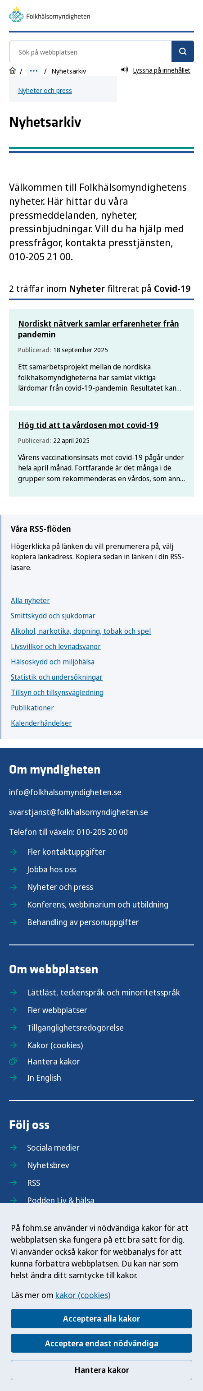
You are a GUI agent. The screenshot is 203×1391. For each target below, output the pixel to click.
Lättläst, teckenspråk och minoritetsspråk (103, 992)
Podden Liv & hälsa (61, 1200)
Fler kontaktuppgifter (66, 851)
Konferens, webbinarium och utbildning (97, 904)
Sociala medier (53, 1147)
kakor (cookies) (82, 1295)
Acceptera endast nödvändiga (101, 1343)
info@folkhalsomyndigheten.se (65, 792)
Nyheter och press (45, 90)
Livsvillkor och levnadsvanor (56, 646)
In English (44, 1077)
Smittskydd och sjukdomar (53, 616)
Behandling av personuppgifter (83, 922)
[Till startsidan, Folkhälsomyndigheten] (49, 15)
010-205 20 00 (102, 831)
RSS (33, 1182)
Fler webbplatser (57, 1009)
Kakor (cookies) (55, 1045)
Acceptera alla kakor (101, 1318)
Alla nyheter (30, 600)
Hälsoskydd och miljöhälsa (53, 662)
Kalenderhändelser (41, 723)
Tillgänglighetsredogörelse (75, 1027)
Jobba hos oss (52, 869)
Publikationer (32, 708)
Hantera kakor (101, 1369)
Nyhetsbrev (48, 1165)
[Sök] (182, 51)
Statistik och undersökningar (57, 677)
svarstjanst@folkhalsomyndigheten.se (78, 811)
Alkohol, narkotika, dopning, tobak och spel (81, 631)
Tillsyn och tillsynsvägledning (57, 692)
